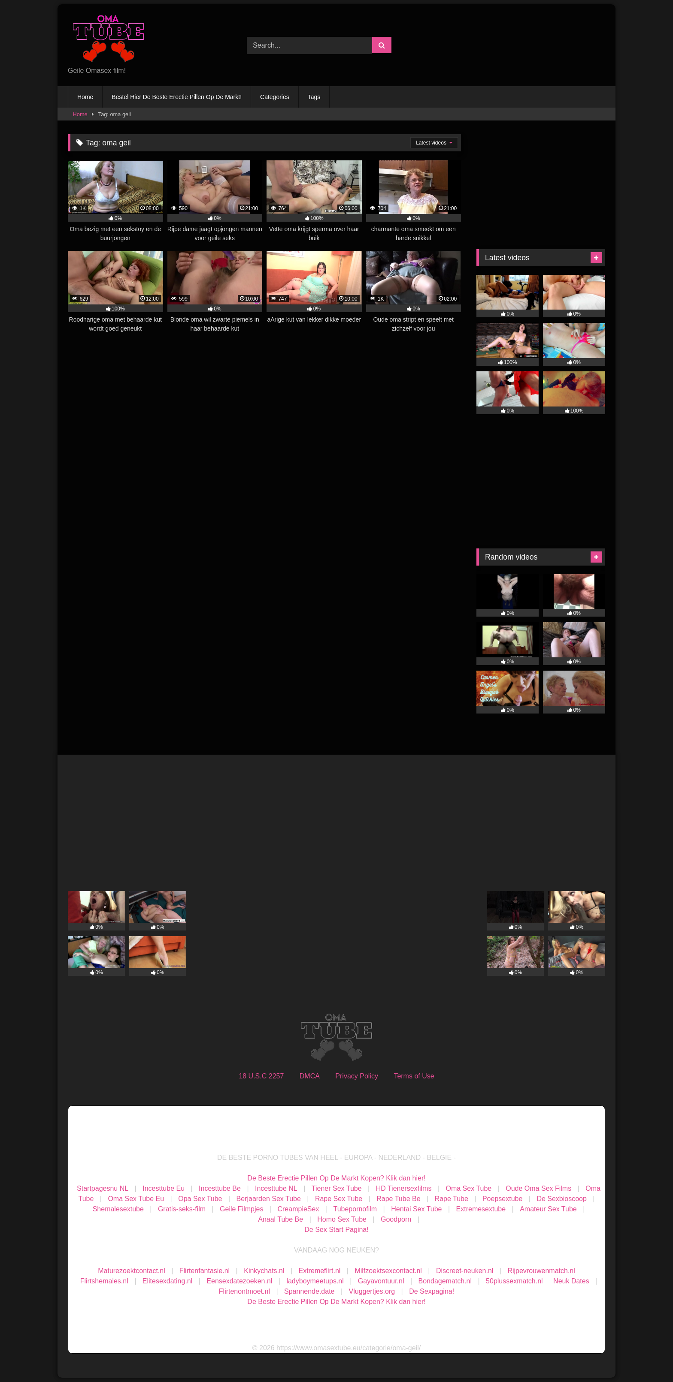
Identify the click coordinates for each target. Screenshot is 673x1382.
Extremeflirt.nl (320, 1270)
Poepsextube (502, 1198)
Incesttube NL (276, 1188)
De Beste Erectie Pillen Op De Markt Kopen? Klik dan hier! (336, 1178)
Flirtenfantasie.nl (204, 1270)
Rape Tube (451, 1198)
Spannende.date (309, 1291)
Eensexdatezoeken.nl (239, 1281)
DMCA (310, 1076)
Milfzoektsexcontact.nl (388, 1270)
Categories (274, 96)
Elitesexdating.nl (167, 1281)
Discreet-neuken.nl (464, 1270)
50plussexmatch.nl (514, 1281)
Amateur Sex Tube (548, 1209)
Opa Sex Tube (200, 1198)
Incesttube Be (220, 1188)
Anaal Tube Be (281, 1219)
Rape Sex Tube (338, 1198)
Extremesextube (481, 1209)
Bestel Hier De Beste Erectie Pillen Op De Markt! (177, 96)
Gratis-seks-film (182, 1209)
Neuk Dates (571, 1281)
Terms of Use (414, 1076)
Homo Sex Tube (342, 1219)
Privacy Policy (356, 1076)
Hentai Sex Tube (416, 1209)
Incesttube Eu (163, 1188)
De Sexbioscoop (562, 1198)
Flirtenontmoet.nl (244, 1291)
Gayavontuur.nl (381, 1281)
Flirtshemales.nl (104, 1281)
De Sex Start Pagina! (336, 1229)
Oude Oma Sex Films (538, 1188)
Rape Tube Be (398, 1198)
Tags (314, 96)
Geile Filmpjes (241, 1209)
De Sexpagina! (431, 1291)
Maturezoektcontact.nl (131, 1270)
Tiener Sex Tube (337, 1188)
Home (85, 96)
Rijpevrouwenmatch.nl (541, 1270)
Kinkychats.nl (264, 1270)
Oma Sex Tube (468, 1188)
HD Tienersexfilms (404, 1188)
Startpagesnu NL (102, 1188)
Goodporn (396, 1219)
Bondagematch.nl (445, 1281)
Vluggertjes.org (372, 1291)
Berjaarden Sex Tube (268, 1198)
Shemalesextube (118, 1209)
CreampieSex (298, 1209)
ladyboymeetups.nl (314, 1281)
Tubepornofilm (355, 1209)
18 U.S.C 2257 (261, 1076)
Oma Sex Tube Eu (136, 1198)
